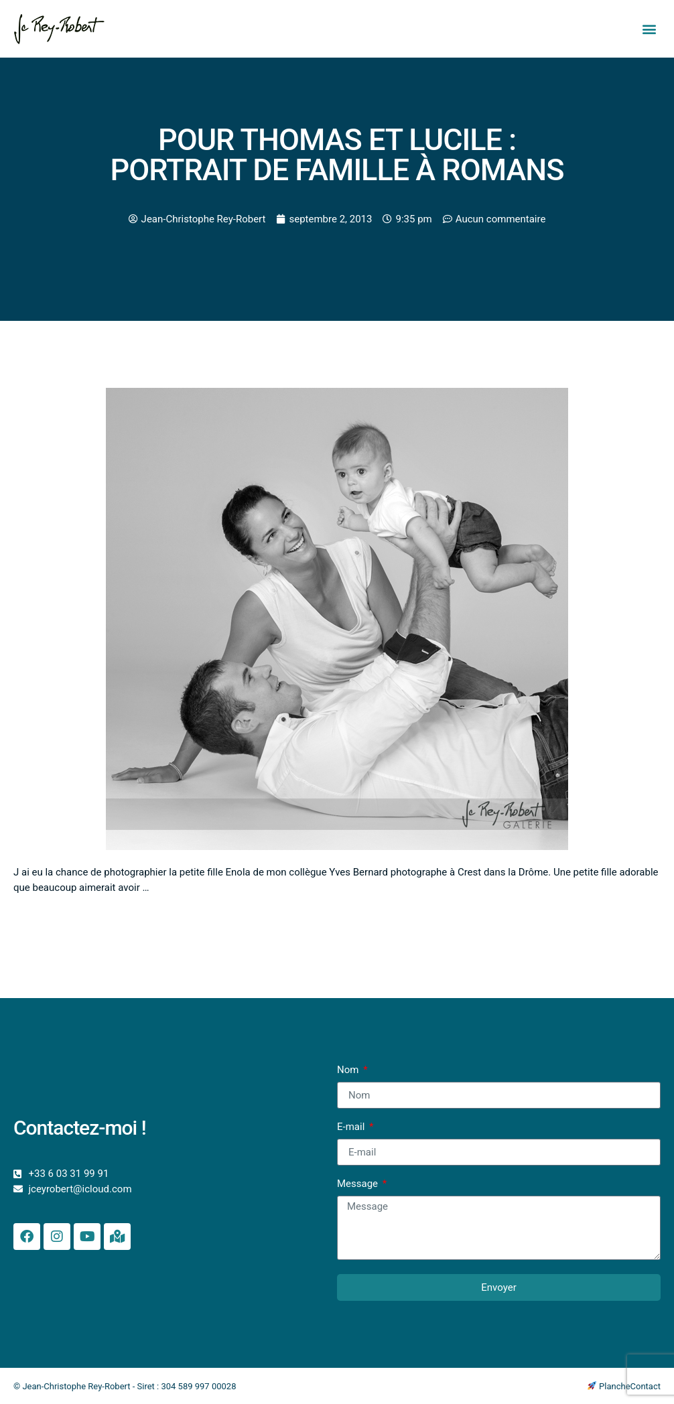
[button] (649, 29)
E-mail (352, 1127)
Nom (349, 1070)
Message (359, 1184)
